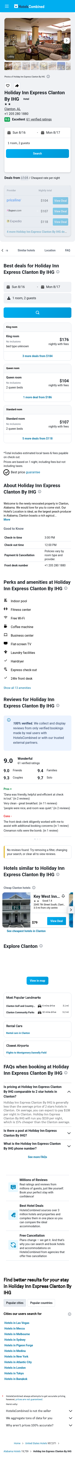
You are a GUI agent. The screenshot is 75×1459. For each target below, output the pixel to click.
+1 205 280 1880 (16, 114)
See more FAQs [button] (37, 1157)
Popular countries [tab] (41, 1302)
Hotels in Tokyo (14, 1373)
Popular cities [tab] (14, 1302)
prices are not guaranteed (29, 1399)
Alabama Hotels (12, 1451)
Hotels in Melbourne (17, 1334)
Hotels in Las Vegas (16, 1323)
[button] (6, 6)
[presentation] (48, 76)
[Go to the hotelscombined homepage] (29, 6)
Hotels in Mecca (14, 1328)
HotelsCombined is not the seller (39, 1411)
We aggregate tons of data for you (39, 1418)
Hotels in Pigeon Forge (18, 1345)
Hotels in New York (16, 1356)
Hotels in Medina (15, 1351)
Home (17, 1443)
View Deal (56, 921)
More (7, 519)
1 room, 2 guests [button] (19, 143)
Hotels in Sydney (14, 1339)
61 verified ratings (39, 119)
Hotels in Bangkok (15, 1379)
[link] (26, 931)
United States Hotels (36, 1443)
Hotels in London (15, 1367)
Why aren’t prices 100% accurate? (39, 1425)
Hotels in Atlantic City (18, 1362)
